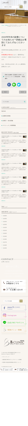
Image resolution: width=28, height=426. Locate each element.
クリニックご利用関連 (9, 179)
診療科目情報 (7, 169)
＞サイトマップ (5, 410)
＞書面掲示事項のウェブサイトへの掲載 (11, 413)
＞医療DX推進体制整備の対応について (11, 415)
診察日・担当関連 (8, 174)
